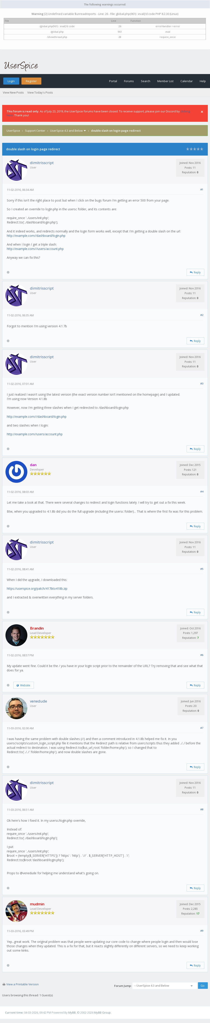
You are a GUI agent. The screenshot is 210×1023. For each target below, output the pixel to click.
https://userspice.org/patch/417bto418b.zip (37, 588)
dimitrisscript (42, 162)
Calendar (186, 81)
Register (31, 81)
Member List (165, 81)
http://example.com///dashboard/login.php (36, 416)
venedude (38, 701)
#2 (201, 315)
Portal (113, 81)
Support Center (35, 131)
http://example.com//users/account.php (35, 434)
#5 (201, 568)
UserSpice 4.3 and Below (66, 131)
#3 (201, 383)
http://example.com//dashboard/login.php (36, 236)
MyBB (72, 1012)
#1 (201, 189)
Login (11, 81)
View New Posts (13, 92)
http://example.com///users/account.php (35, 249)
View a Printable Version (22, 984)
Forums (129, 81)
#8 (201, 809)
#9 (201, 930)
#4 (201, 491)
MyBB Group (102, 1012)
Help (203, 81)
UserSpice (13, 131)
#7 (201, 727)
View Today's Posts (40, 92)
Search (145, 81)
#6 (201, 655)
